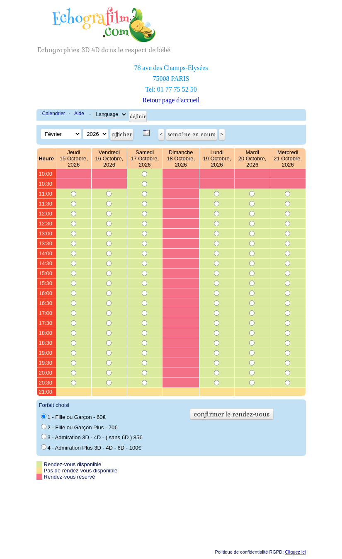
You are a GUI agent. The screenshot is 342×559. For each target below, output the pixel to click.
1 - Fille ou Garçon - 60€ (73, 417)
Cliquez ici (295, 551)
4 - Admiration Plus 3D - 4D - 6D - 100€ (91, 447)
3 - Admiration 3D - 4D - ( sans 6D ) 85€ (92, 437)
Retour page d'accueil (171, 100)
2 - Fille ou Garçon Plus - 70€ (79, 427)
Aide (79, 113)
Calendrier (53, 113)
